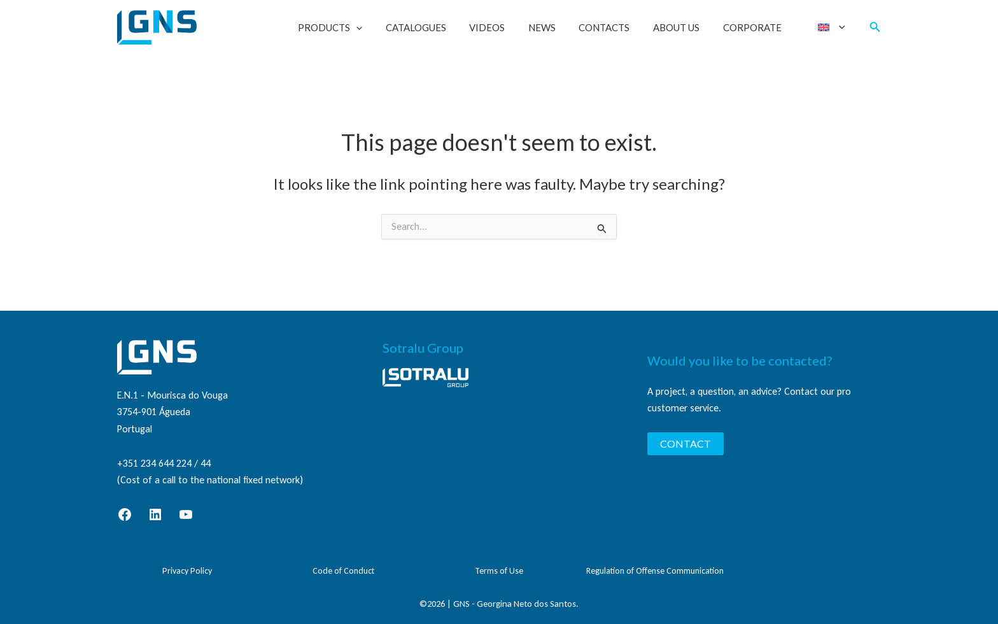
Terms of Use (499, 570)
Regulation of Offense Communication (655, 570)
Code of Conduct (343, 570)
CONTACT (685, 443)
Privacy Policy (187, 570)
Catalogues (442, 27)
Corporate (757, 27)
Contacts (618, 27)
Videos (509, 27)
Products (360, 27)
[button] (387, 27)
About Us (686, 27)
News (559, 27)
